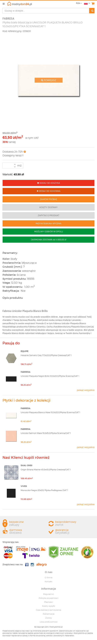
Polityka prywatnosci (48, 598)
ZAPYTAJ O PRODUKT (48, 215)
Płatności (48, 602)
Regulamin (48, 594)
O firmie (48, 577)
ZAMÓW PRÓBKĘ (48, 199)
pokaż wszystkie (86, 390)
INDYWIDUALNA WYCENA (48, 223)
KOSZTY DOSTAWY (48, 207)
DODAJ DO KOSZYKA (48, 183)
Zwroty (48, 618)
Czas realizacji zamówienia (48, 610)
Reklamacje (48, 614)
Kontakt (48, 581)
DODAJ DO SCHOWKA (48, 191)
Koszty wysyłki (48, 606)
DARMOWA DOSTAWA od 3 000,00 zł (48, 239)
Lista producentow (48, 622)
